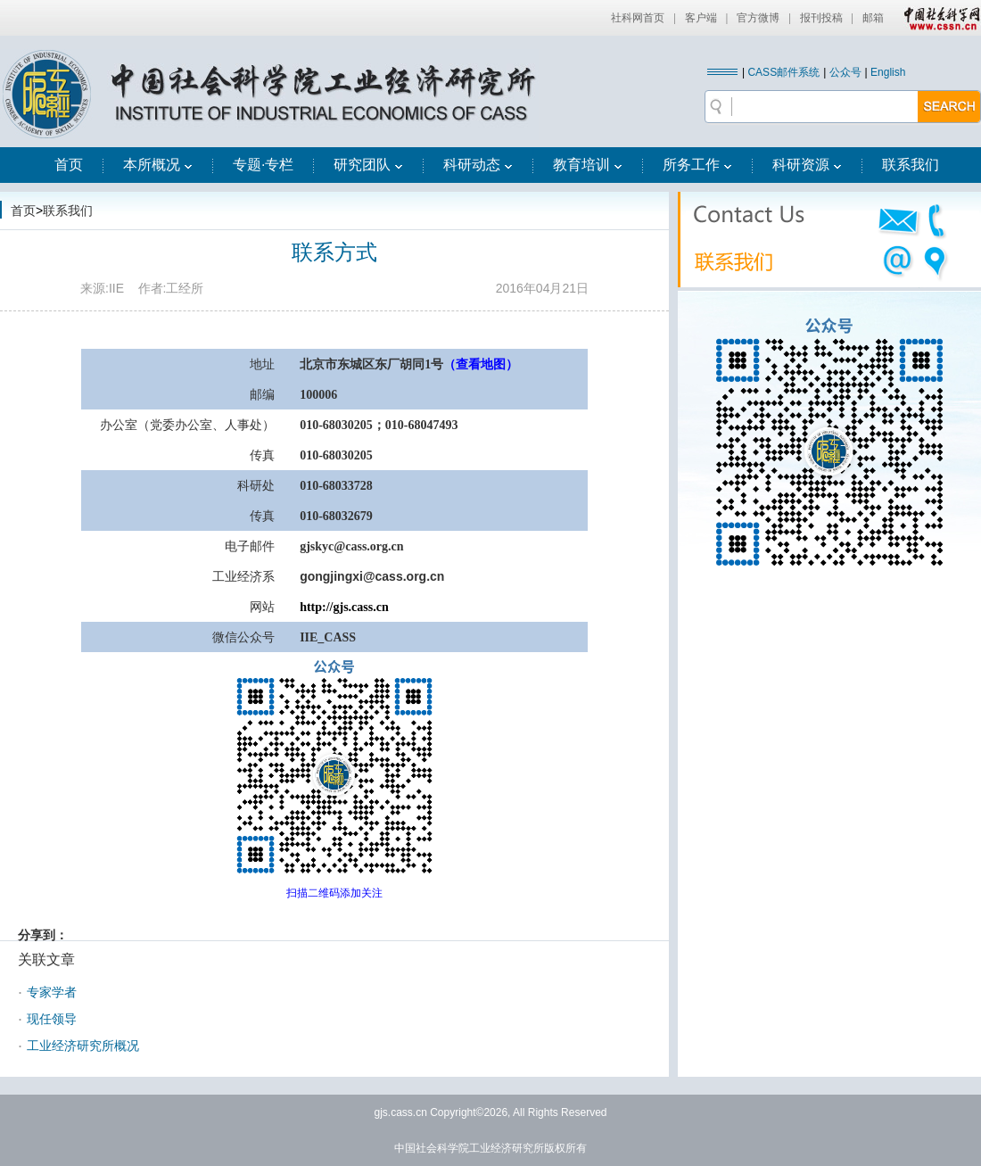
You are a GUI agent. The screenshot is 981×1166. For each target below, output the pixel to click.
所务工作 (697, 164)
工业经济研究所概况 (83, 1045)
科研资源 (807, 164)
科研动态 (478, 164)
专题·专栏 (263, 164)
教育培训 (587, 164)
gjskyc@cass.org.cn (351, 546)
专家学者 (52, 992)
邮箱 (873, 18)
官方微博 (758, 18)
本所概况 (158, 164)
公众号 (845, 72)
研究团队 (368, 164)
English (887, 72)
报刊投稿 (821, 18)
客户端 (701, 18)
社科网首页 (637, 18)
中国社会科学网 (938, 18)
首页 (68, 164)
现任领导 (52, 1019)
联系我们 (910, 164)
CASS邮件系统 (783, 72)
